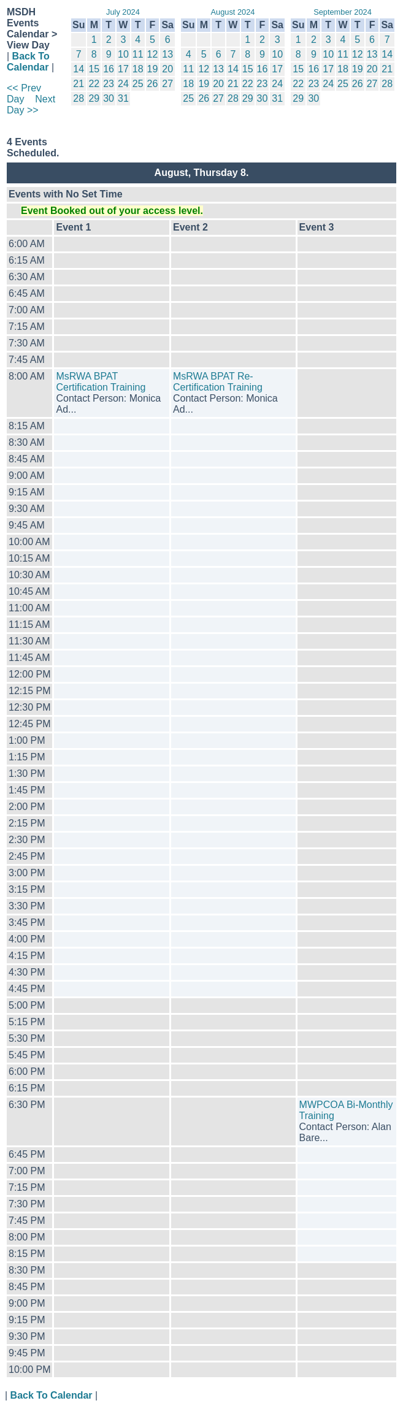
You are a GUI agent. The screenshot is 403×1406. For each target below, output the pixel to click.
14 (78, 69)
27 (167, 83)
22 (93, 83)
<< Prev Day (24, 93)
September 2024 (342, 12)
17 (123, 69)
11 (138, 54)
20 (167, 69)
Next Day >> (31, 104)
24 (123, 83)
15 (93, 69)
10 (123, 54)
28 (78, 98)
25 (138, 83)
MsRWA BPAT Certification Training (100, 381)
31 (123, 98)
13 (167, 54)
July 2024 (123, 12)
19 (152, 69)
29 (93, 98)
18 (138, 69)
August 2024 (233, 12)
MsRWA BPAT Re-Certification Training (218, 381)
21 (78, 83)
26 (152, 83)
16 (108, 69)
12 (152, 54)
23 (108, 83)
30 (108, 98)
